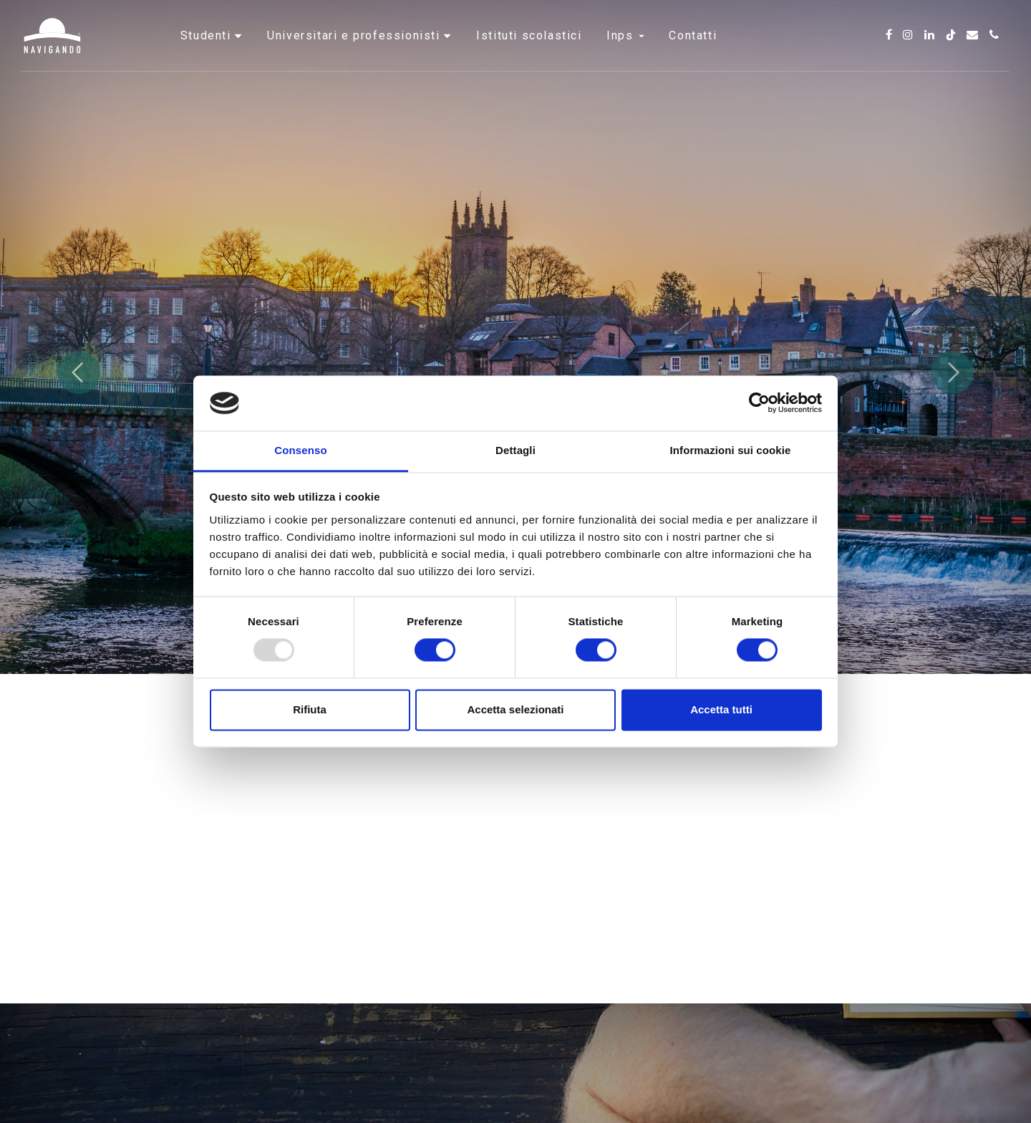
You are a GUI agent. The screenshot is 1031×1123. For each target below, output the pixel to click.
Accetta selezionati (515, 709)
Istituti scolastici (528, 53)
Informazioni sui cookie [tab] (730, 450)
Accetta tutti (721, 709)
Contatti (693, 53)
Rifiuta (309, 709)
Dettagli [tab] (515, 450)
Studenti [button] (207, 53)
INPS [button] (625, 53)
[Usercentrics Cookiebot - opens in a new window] (759, 403)
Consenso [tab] (300, 450)
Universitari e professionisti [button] (355, 53)
